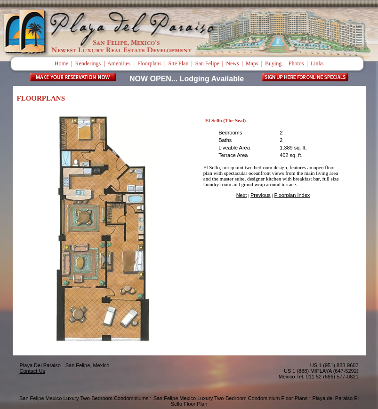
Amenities (118, 63)
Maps (252, 63)
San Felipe (207, 63)
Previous (260, 195)
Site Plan (178, 63)
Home (61, 63)
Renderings (88, 63)
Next (241, 195)
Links (317, 63)
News (232, 63)
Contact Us (32, 371)
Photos (296, 63)
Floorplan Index (292, 195)
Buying (273, 63)
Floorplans (149, 63)
